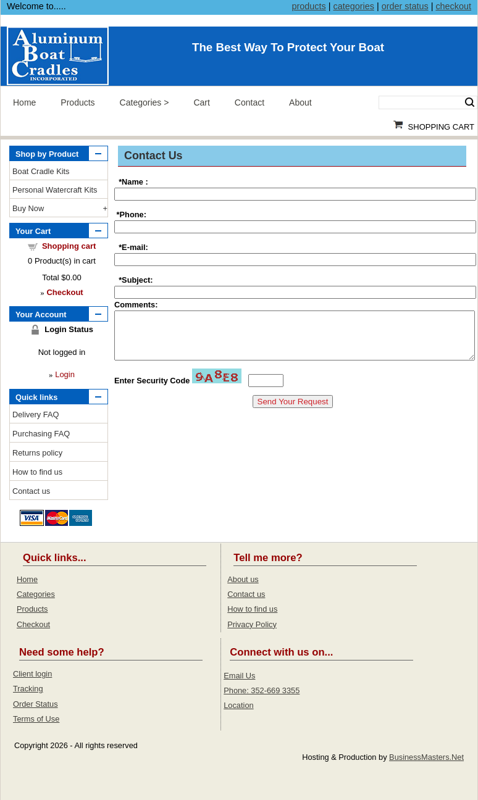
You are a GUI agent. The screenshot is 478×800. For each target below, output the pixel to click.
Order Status (35, 704)
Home (24, 102)
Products (77, 102)
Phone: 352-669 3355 (262, 690)
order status (405, 6)
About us (243, 579)
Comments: (135, 304)
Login (65, 374)
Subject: (137, 280)
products (309, 6)
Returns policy (37, 452)
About (300, 102)
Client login (32, 673)
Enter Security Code (152, 389)
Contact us (31, 491)
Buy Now (28, 208)
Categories (141, 102)
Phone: (133, 214)
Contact (249, 102)
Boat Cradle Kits (40, 171)
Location (238, 705)
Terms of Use (36, 718)
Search (469, 102)
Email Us (239, 675)
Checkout (33, 624)
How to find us (37, 472)
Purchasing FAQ (41, 433)
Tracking (28, 688)
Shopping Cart (441, 126)
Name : (135, 181)
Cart (201, 102)
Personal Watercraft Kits (55, 189)
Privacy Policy (252, 624)
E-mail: (135, 247)
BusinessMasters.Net (426, 757)
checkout (453, 6)
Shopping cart (69, 246)
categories (353, 6)
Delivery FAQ (35, 414)
